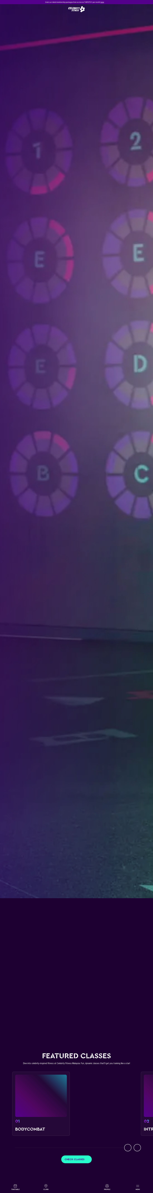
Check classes (76, 1159)
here (102, 2)
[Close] (139, 2)
